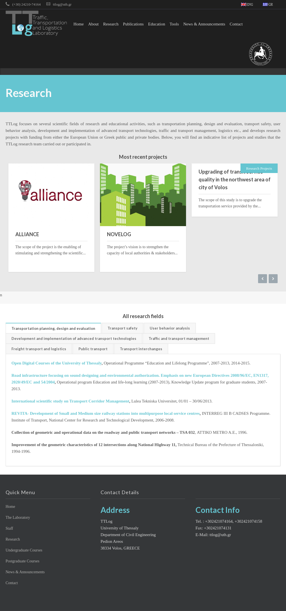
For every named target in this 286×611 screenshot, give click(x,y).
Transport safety (122, 328)
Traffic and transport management (179, 338)
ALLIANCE (27, 234)
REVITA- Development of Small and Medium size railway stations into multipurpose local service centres (105, 413)
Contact (236, 24)
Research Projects (259, 168)
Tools (174, 24)
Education (156, 24)
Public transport (93, 349)
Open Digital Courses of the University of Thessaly (56, 363)
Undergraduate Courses (24, 550)
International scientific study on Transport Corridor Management (70, 401)
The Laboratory (18, 517)
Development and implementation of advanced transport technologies (73, 338)
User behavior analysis (170, 328)
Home (78, 24)
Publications (133, 24)
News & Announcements (204, 24)
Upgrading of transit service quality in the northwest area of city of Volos (235, 179)
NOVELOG (119, 234)
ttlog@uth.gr (62, 4)
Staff (9, 528)
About (93, 24)
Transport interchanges (141, 349)
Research (110, 24)
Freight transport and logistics (38, 349)
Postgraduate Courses (22, 561)
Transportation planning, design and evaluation (53, 328)
